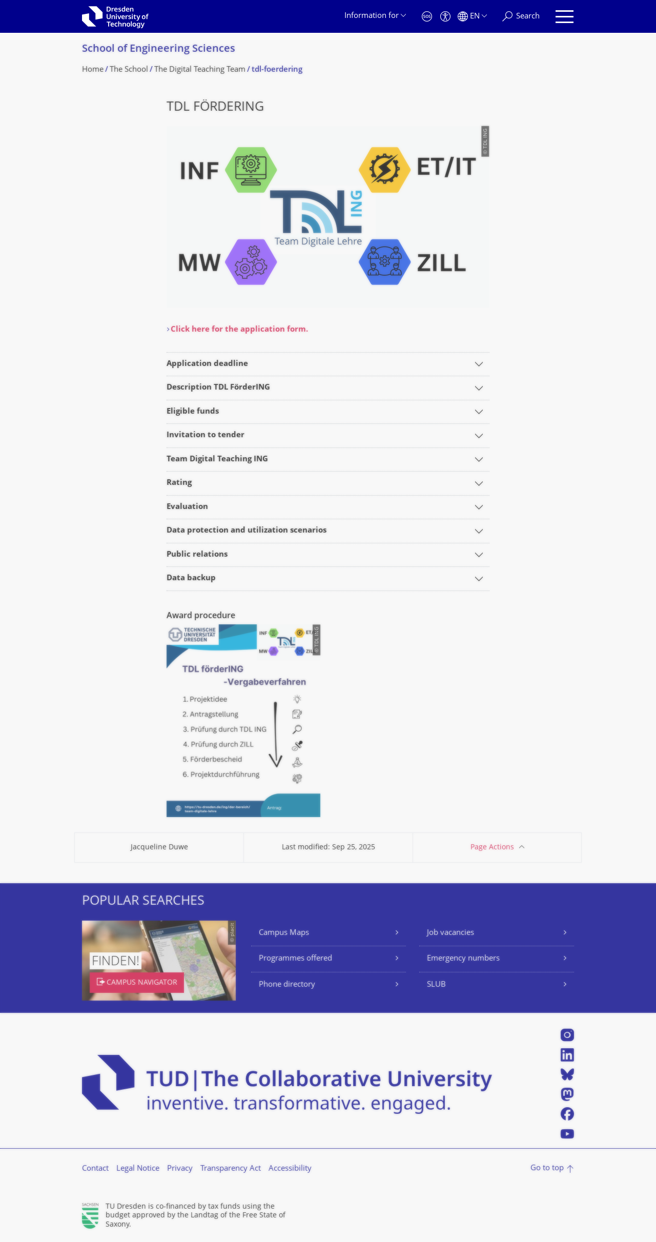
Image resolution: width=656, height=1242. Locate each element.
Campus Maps (284, 933)
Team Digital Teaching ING (217, 459)
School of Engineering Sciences (158, 49)
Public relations (197, 555)
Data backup (191, 578)
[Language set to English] (472, 16)
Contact (95, 1169)
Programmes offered (295, 959)
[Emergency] (427, 17)
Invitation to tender (205, 435)
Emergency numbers (463, 959)
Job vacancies (450, 933)
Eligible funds (193, 412)
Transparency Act (230, 1169)
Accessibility (290, 1169)
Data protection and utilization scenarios (246, 531)
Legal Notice (137, 1169)
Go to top (547, 1168)
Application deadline (207, 364)
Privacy (180, 1169)
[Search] (521, 16)
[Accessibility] (445, 17)
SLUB (436, 985)
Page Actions (492, 847)
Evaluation (187, 507)
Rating (179, 483)
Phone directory (287, 985)
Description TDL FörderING (218, 388)
